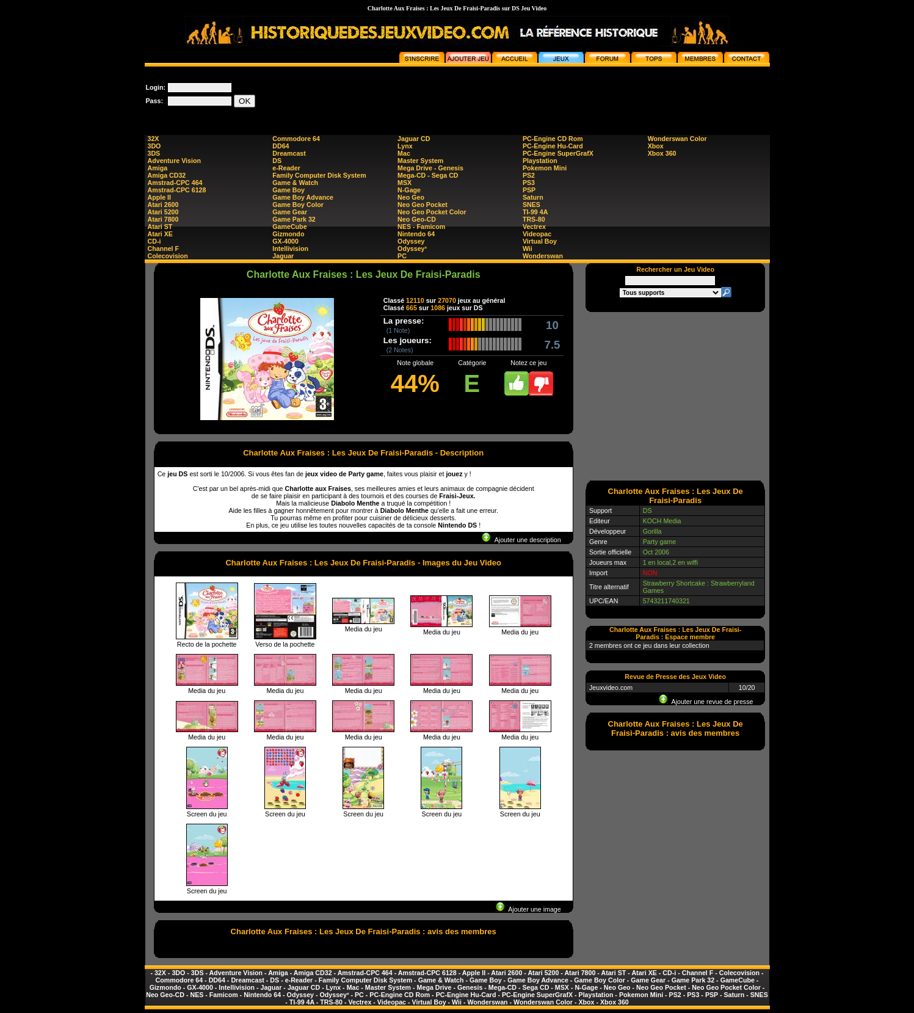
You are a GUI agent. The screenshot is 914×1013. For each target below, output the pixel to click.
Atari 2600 (163, 204)
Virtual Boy (540, 241)
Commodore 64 (296, 138)
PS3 (529, 182)
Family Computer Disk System (319, 175)
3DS (154, 153)
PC (402, 256)
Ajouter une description (521, 539)
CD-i (154, 241)
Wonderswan (543, 256)
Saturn (533, 197)
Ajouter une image (528, 909)
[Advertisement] (547, 94)
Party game (659, 541)
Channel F (164, 248)
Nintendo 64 (416, 234)
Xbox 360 (662, 153)
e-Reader (286, 168)
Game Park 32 (294, 219)
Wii (527, 248)
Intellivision (290, 248)
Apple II (159, 197)
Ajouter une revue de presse (706, 701)
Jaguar (283, 256)
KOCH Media (662, 521)
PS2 (529, 175)
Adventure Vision (174, 160)
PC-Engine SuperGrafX (558, 153)
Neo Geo (410, 197)
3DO (154, 146)
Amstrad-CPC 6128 (177, 190)
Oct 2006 (656, 552)
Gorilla (652, 531)
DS (276, 160)
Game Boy (288, 190)
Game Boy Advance (302, 197)
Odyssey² (412, 248)
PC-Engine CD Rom (553, 138)
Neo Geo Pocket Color (431, 212)
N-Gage (409, 190)
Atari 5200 (163, 212)
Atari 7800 (163, 219)
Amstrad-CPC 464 (175, 182)
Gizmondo (288, 234)
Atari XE (160, 234)
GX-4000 (285, 241)
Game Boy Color (298, 204)
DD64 (280, 146)
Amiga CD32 (167, 175)
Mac (403, 153)
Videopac (537, 234)
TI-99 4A (535, 212)
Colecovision (168, 256)
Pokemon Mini (545, 168)
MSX (404, 182)
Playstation (540, 160)
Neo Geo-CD (416, 219)
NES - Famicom (421, 226)
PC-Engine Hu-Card (553, 146)
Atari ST (160, 226)
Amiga (158, 168)
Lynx (404, 146)
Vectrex (534, 226)
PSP (529, 190)
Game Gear (289, 212)
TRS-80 (534, 219)
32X (153, 138)
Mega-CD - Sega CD (427, 175)
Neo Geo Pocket (422, 204)
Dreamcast (289, 153)
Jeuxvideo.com (611, 687)
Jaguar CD (413, 138)
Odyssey (410, 241)
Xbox (656, 146)
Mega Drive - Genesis (430, 168)
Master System (420, 160)
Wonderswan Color (677, 138)
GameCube (289, 226)
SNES (531, 204)
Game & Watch (295, 182)
